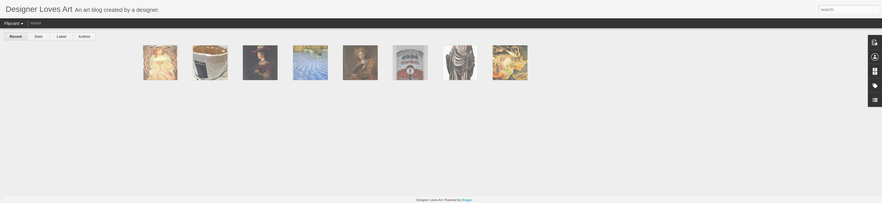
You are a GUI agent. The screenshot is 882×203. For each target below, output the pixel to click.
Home (35, 23)
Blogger (466, 200)
